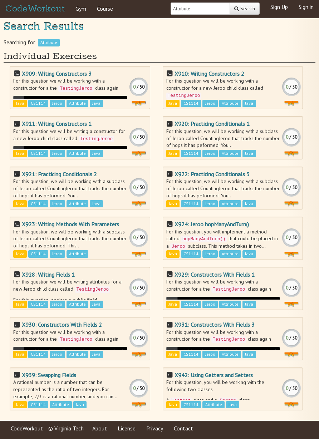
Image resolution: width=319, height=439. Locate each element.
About (99, 428)
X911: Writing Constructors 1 (57, 123)
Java (20, 103)
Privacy (154, 428)
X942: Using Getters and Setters (214, 375)
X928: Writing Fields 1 (48, 274)
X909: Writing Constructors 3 (57, 73)
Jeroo (57, 103)
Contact (183, 428)
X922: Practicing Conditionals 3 (212, 174)
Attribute (48, 42)
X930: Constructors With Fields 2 (62, 324)
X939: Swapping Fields (49, 375)
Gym (80, 8)
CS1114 (38, 103)
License (127, 428)
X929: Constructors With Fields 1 (215, 274)
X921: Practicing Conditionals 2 (59, 174)
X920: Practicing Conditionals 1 (212, 123)
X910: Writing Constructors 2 (209, 73)
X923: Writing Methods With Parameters (70, 224)
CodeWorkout (35, 9)
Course (105, 8)
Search (244, 8)
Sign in (306, 6)
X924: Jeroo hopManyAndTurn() (212, 224)
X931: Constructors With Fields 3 (215, 324)
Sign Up (279, 6)
